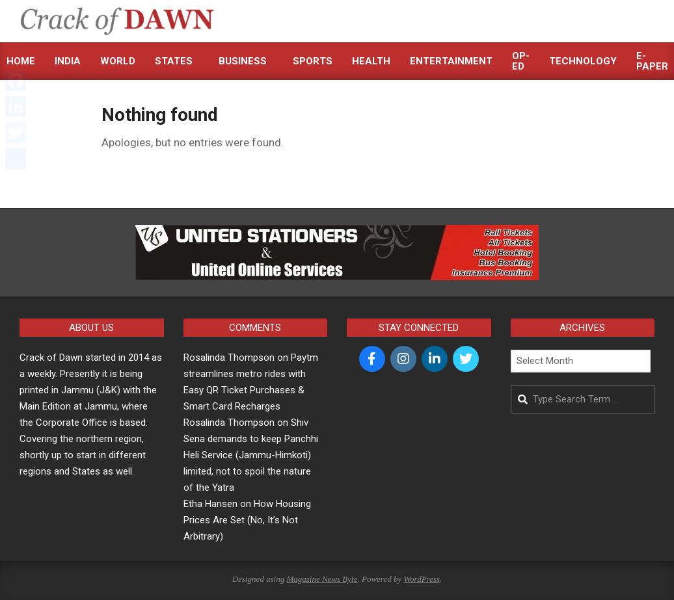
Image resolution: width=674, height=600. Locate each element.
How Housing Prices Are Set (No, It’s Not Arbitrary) (247, 520)
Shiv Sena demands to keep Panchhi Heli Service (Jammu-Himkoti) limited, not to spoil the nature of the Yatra (250, 455)
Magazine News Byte (321, 579)
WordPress (421, 579)
